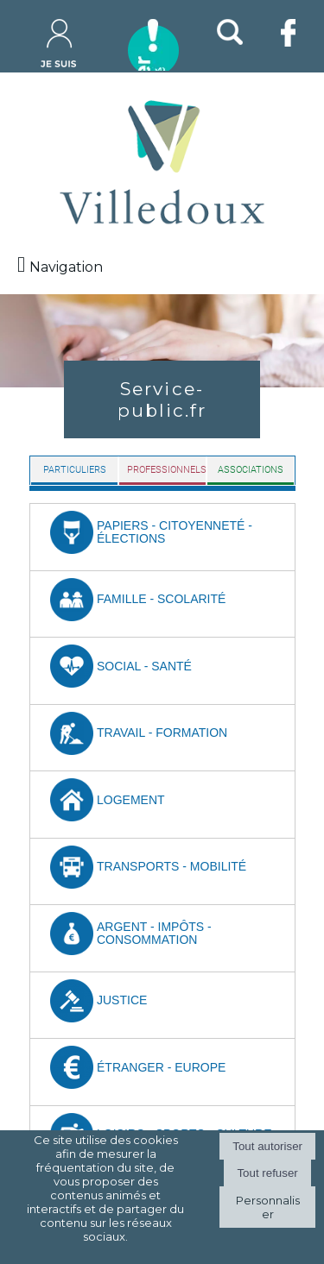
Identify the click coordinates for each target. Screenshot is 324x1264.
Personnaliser (268, 1207)
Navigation (66, 267)
